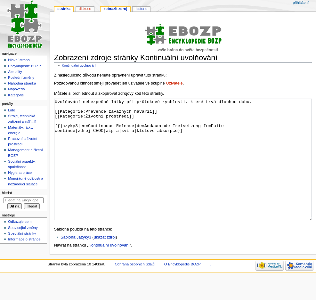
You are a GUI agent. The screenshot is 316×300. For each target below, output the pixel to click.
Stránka (63, 9)
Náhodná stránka (22, 83)
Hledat (7, 193)
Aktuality (15, 72)
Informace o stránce (24, 239)
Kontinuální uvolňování (79, 65)
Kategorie (16, 95)
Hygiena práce (20, 172)
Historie (141, 9)
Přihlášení (301, 2)
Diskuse (85, 9)
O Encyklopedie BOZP (182, 288)
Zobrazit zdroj (115, 9)
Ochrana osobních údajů (134, 288)
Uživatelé (174, 83)
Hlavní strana (18, 60)
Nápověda (16, 89)
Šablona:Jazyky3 (76, 261)
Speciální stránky (22, 233)
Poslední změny (21, 77)
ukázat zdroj (105, 261)
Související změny (22, 228)
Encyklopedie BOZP (24, 66)
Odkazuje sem (19, 221)
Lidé (11, 110)
